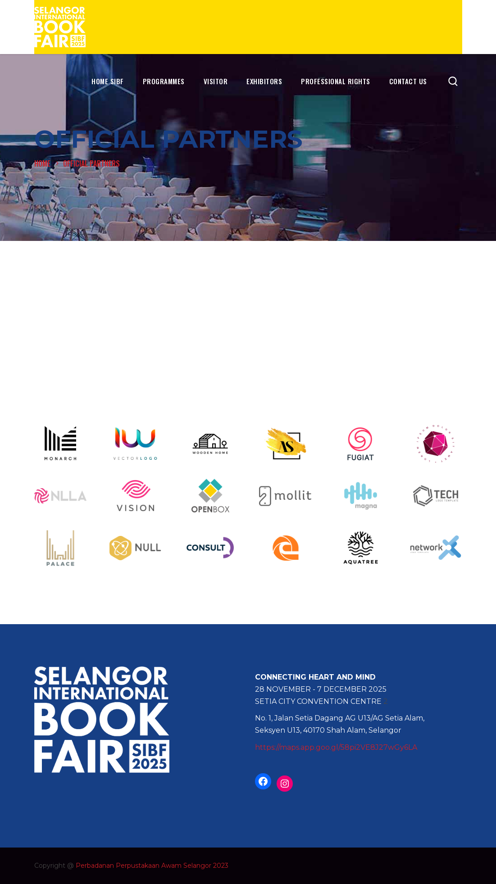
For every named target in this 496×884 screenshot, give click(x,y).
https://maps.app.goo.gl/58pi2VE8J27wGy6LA (336, 747)
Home (42, 163)
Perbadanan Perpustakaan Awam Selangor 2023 (152, 865)
